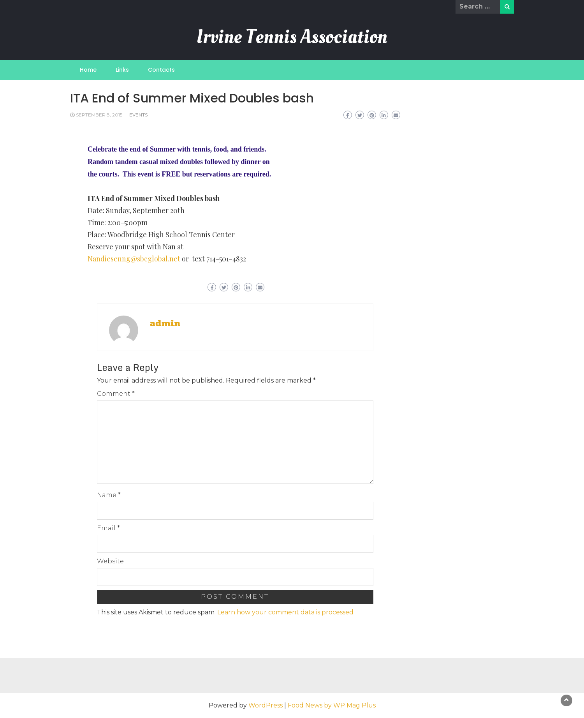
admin (165, 323)
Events (138, 115)
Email (108, 528)
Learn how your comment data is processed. (286, 612)
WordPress (265, 705)
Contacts (161, 70)
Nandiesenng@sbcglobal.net (134, 258)
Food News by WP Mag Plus (332, 705)
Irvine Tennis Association (292, 36)
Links (122, 70)
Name (109, 495)
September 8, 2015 (99, 115)
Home (88, 70)
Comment (116, 393)
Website (110, 561)
